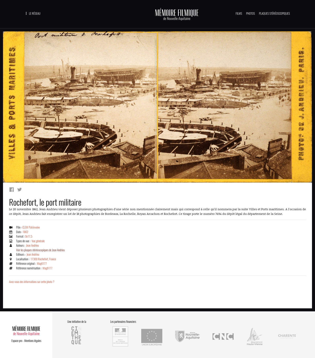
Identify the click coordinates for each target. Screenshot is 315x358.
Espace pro (16, 341)
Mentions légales (32, 341)
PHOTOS (250, 13)
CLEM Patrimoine (31, 227)
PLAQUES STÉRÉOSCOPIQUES (274, 13)
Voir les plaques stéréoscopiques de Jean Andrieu (40, 250)
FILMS (239, 13)
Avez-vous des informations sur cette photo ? (31, 282)
